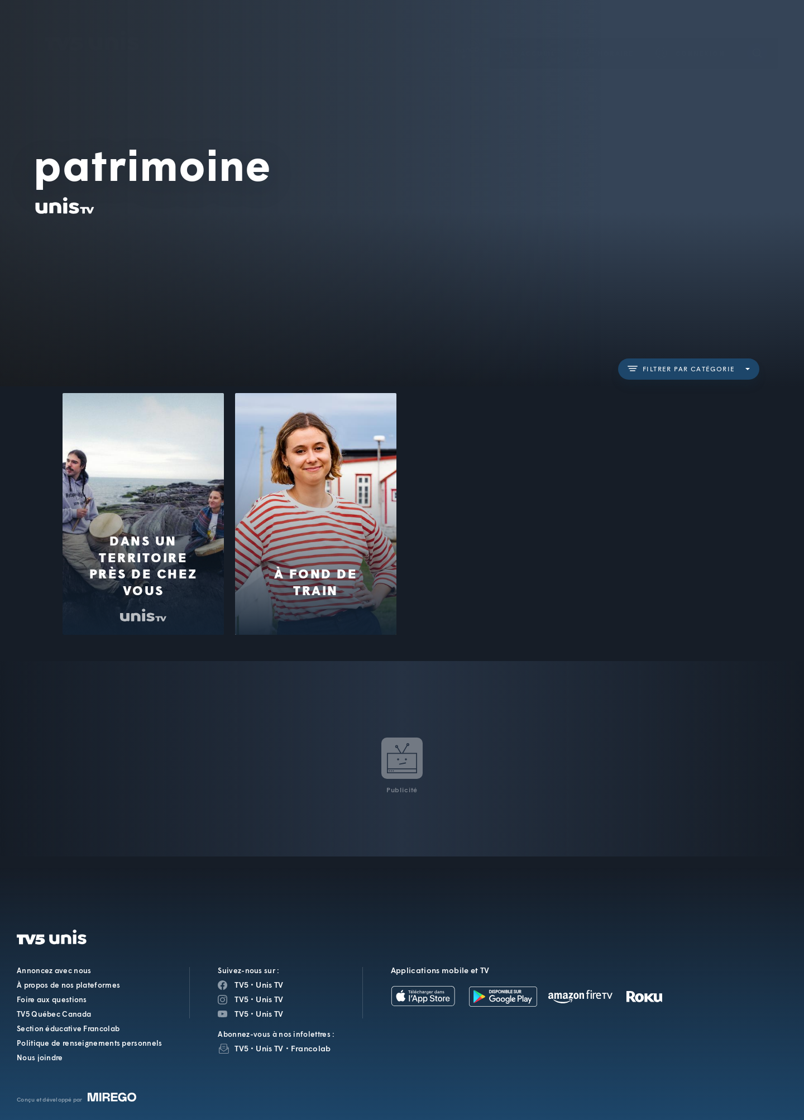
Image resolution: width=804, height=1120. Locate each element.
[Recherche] (757, 36)
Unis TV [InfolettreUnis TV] (269, 1048)
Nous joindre (40, 1057)
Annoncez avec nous (54, 970)
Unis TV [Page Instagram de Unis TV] (269, 999)
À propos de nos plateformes (68, 984)
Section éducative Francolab (68, 1028)
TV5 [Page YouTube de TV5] (241, 1013)
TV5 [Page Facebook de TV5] (241, 984)
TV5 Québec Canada (54, 1013)
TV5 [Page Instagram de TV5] (241, 999)
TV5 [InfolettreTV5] (241, 1048)
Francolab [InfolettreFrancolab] (311, 1048)
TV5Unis (92, 24)
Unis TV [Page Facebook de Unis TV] (269, 984)
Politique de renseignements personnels (89, 1042)
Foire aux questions (52, 999)
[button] (606, 36)
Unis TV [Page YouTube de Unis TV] (269, 1013)
